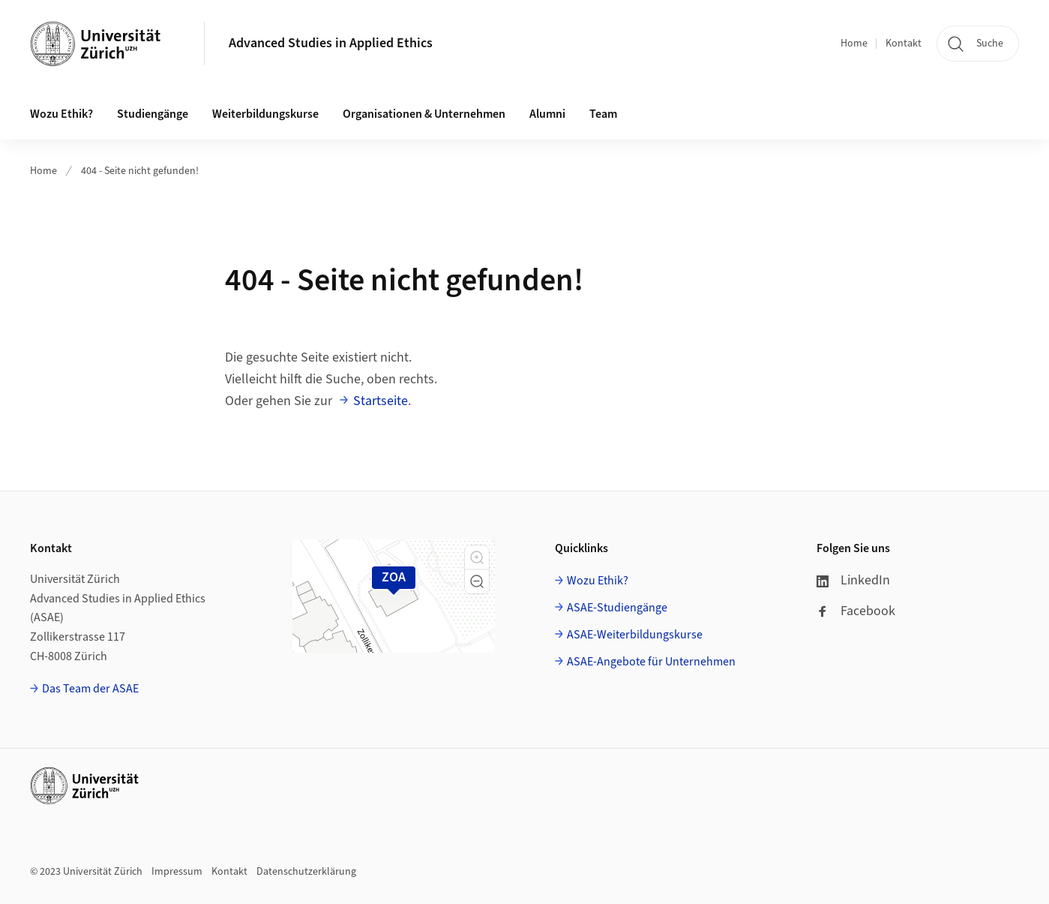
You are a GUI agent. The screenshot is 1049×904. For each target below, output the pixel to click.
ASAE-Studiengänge (617, 607)
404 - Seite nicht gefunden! (140, 171)
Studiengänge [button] (152, 114)
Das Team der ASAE (90, 688)
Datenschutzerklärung (306, 871)
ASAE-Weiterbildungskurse (635, 634)
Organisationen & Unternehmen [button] (424, 114)
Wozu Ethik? (597, 580)
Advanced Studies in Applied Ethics (331, 43)
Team (603, 114)
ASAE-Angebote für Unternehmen (651, 661)
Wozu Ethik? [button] (61, 114)
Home (854, 43)
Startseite (380, 401)
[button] (477, 557)
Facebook (856, 611)
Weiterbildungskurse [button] (265, 114)
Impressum (176, 871)
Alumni (547, 114)
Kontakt (904, 43)
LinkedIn (853, 580)
